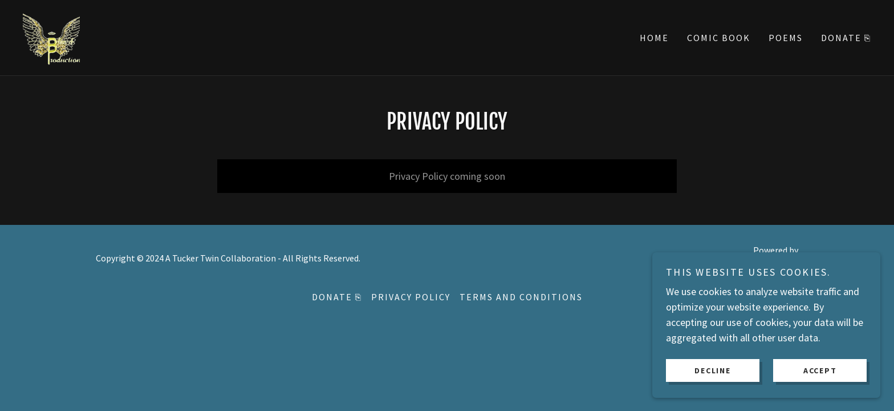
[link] (51, 36)
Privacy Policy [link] (410, 297)
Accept (820, 370)
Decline (712, 370)
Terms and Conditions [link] (521, 297)
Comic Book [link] (718, 37)
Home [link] (654, 37)
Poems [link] (786, 37)
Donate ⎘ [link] (846, 37)
